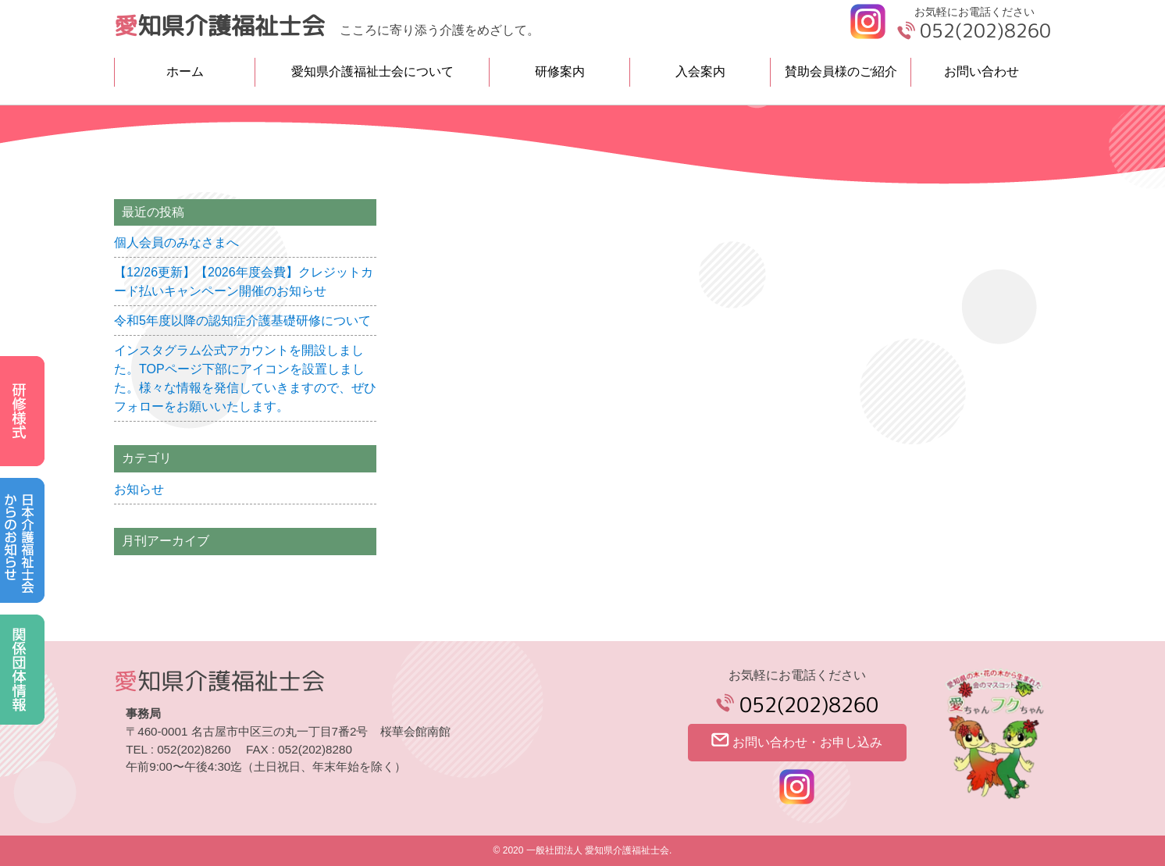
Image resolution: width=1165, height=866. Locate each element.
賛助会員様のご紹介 (841, 71)
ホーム (185, 71)
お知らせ (139, 489)
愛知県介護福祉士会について (372, 71)
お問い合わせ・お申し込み (796, 740)
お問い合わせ (981, 71)
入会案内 (700, 71)
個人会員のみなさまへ (176, 242)
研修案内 (560, 71)
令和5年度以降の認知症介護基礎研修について (242, 320)
